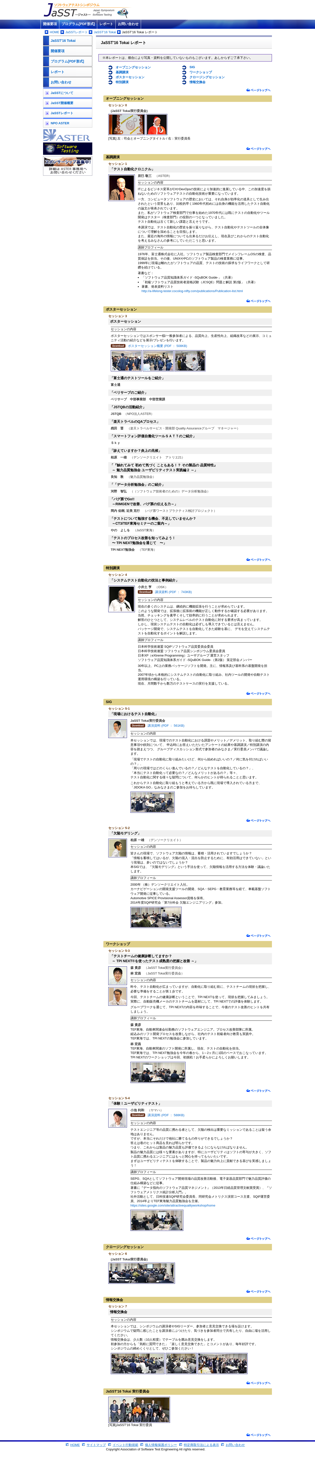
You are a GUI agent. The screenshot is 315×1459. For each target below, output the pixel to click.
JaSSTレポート (76, 32)
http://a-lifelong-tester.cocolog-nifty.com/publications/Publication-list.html (192, 291)
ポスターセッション (130, 77)
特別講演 (122, 82)
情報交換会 (197, 82)
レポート (106, 24)
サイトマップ (96, 1445)
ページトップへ (258, 90)
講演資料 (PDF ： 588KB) (166, 1115)
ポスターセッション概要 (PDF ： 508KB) (157, 346)
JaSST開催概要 (62, 103)
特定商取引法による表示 (201, 1445)
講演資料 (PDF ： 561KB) (166, 725)
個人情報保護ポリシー (161, 1445)
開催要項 (50, 24)
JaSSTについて (62, 93)
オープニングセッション (133, 67)
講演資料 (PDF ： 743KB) (173, 592)
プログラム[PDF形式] (78, 24)
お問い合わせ (128, 24)
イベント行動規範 (125, 1445)
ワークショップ (200, 72)
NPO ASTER (60, 123)
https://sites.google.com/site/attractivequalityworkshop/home (172, 1205)
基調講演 (122, 72)
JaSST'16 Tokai (105, 32)
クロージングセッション (207, 77)
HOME (54, 32)
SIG (192, 67)
